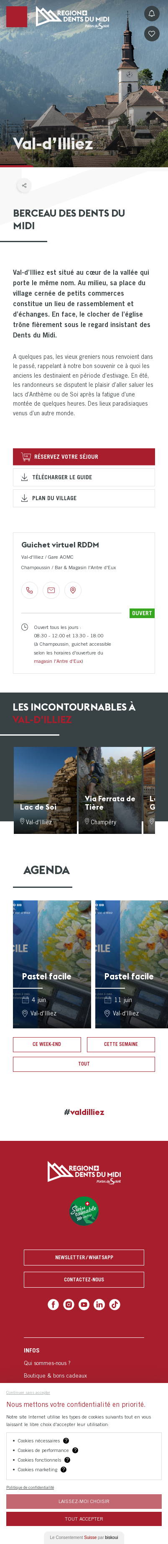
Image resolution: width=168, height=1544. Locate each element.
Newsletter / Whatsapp (84, 1257)
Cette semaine (121, 1044)
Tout (84, 1064)
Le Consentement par (84, 1537)
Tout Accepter (84, 1519)
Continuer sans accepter (28, 1392)
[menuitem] (84, 1381)
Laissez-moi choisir (84, 1501)
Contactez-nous (84, 1279)
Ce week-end (47, 1044)
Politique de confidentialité (30, 1487)
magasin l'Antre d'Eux (57, 661)
